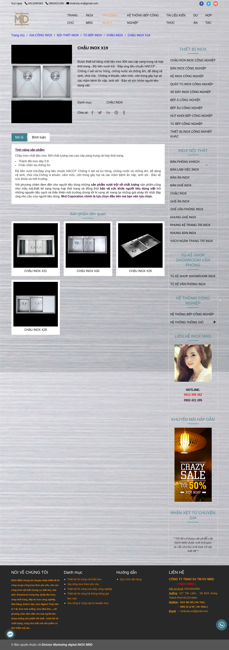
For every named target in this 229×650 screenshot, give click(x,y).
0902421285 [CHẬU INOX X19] (55, 3)
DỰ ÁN (195, 19)
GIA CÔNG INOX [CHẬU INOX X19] (40, 35)
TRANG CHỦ (72, 19)
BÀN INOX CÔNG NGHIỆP (188, 68)
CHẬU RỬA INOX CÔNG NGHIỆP (193, 60)
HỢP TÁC (208, 19)
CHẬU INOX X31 (35, 271)
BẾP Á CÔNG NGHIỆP (185, 100)
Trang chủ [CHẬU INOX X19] (18, 35)
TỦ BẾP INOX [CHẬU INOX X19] (92, 35)
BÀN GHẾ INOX (181, 185)
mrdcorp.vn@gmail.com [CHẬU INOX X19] (82, 3)
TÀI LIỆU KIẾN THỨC (175, 19)
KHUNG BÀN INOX (183, 233)
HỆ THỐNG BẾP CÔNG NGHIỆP (143, 19)
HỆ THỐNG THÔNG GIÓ (193, 322)
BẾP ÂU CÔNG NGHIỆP (186, 108)
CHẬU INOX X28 (35, 329)
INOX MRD (89, 19)
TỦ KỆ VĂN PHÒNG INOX (188, 284)
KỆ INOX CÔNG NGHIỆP (187, 76)
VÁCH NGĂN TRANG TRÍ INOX (191, 241)
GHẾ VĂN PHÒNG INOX (186, 209)
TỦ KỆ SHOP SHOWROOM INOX (193, 276)
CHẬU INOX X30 (88, 271)
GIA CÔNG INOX (109, 19)
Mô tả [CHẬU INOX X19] (19, 137)
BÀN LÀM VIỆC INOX (184, 169)
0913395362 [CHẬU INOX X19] (34, 3)
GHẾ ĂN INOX (180, 201)
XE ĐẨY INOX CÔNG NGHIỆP (190, 92)
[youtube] (216, 3)
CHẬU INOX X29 (140, 271)
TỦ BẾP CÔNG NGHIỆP (186, 123)
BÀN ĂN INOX (180, 177)
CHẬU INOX (114, 102)
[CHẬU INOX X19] (22, 19)
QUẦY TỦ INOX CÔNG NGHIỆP (191, 84)
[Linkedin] (108, 113)
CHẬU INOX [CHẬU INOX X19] (115, 35)
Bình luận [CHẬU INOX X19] (39, 137)
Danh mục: (85, 102)
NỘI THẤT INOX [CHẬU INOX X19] (68, 35)
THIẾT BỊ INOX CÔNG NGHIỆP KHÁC (191, 134)
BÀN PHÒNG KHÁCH (184, 161)
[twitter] (209, 3)
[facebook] (202, 3)
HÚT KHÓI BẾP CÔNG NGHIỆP (191, 115)
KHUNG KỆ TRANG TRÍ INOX (190, 225)
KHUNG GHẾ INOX (183, 217)
